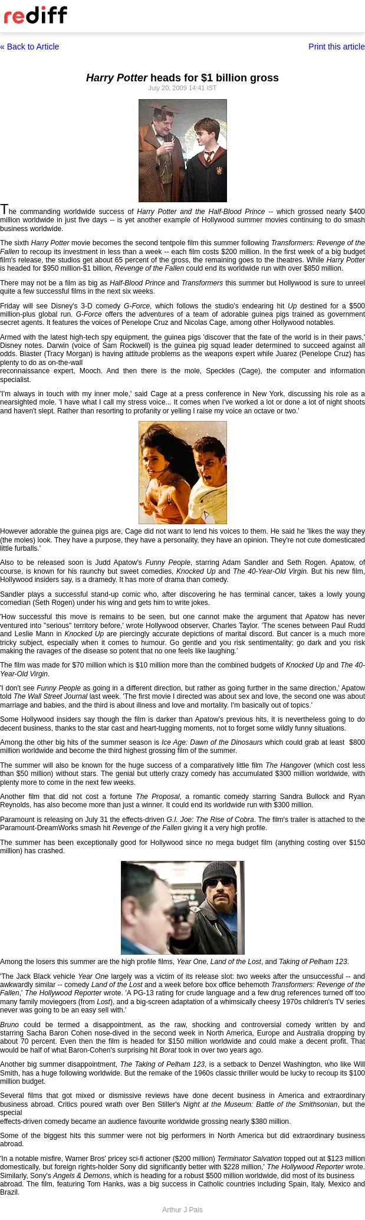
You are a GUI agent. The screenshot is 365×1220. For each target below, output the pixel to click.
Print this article (336, 46)
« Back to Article (29, 46)
